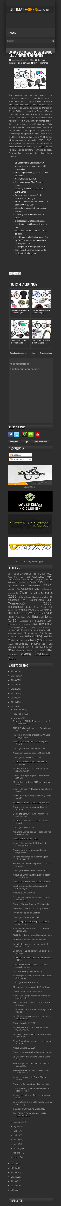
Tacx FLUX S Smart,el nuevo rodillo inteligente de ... (29, 1114)
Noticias (47, 636)
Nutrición (18, 640)
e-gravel (39, 610)
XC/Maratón (43, 654)
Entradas (15, 455)
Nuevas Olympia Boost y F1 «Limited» (31, 904)
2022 (13, 689)
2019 (13, 702)
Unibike (29, 651)
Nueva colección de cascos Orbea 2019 (31, 753)
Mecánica (32, 633)
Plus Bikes (19, 644)
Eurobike (24, 621)
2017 (13, 1163)
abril (16, 1144)
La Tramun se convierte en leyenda (29, 940)
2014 (13, 1177)
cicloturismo (37, 600)
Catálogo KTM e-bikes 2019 (26, 917)
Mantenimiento (15, 633)
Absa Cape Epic (16, 577)
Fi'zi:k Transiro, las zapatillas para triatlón (32, 935)
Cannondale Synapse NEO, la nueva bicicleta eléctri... (30, 965)
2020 (13, 698)
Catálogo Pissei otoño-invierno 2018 (30, 870)
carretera (33, 585)
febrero (17, 1153)
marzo (17, 1148)
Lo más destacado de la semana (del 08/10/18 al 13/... (30, 945)
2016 (13, 1168)
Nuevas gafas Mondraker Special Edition (32, 1084)
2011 (13, 1190)
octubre (17, 718)
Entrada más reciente (18, 353)
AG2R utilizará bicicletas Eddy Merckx (31, 802)
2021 (13, 693)
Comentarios (17, 459)
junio (16, 1135)
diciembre (18, 709)
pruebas (35, 643)
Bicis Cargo (48, 582)
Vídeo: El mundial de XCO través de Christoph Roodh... (30, 844)
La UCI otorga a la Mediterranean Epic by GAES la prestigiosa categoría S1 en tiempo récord (31, 240)
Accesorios (38, 576)
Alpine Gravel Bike (19, 582)
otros (32, 640)
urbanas (41, 650)
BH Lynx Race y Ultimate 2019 (27, 971)
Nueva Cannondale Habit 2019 (27, 991)
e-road (24, 613)
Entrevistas (20, 617)
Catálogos (27, 588)
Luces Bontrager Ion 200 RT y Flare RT (31, 908)
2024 (13, 680)
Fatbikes (40, 620)
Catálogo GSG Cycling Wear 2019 (30, 247)
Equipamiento (42, 616)
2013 (13, 1181)
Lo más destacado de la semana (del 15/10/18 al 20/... (30, 858)
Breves (15, 586)
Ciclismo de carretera (36, 592)
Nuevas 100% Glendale (24, 893)
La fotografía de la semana (38, 627)
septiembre (19, 1122)
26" (10, 573)
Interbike (19, 627)
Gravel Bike (37, 624)
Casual (11, 589)
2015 (13, 1172)
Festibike (11, 624)
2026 (13, 671)
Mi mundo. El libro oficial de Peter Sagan (32, 987)
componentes (15, 607)
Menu (12, 33)
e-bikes (23, 610)
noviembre (19, 714)
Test (27, 647)
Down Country (40, 607)
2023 (13, 684)
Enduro (48, 613)
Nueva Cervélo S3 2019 (24, 1023)
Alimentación (29, 579)
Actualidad (13, 579)
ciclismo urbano (43, 597)
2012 (13, 1185)
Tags (25, 442)
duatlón (11, 610)
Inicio (33, 353)
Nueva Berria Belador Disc (25, 838)
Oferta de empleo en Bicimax (26, 913)
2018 (13, 706)
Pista (50, 640)
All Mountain (46, 579)
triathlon (47, 646)
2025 (13, 676)
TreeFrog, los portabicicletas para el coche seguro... (30, 887)
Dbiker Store (29, 487)
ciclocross (13, 600)
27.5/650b (25, 573)
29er (42, 573)
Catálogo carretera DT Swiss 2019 (29, 748)
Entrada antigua (46, 353)
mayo (16, 1139)
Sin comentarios (41, 63)
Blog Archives (40, 442)
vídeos (13, 654)
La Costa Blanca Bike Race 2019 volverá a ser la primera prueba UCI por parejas (30, 166)
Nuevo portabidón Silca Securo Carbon (31, 881)
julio (16, 1131)
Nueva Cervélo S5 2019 (25, 179)
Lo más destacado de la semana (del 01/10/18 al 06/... (30, 1028)
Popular (14, 442)
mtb (28, 636)
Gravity (10, 627)
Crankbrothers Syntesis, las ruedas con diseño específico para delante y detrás (31, 224)
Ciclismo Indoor (25, 597)
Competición (17, 603)
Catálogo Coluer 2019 (23, 827)
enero (17, 1157)
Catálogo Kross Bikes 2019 (26, 982)
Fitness (22, 624)
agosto (17, 1126)
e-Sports (36, 613)
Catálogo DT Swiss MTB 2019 (27, 757)
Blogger (39, 561)
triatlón (17, 650)
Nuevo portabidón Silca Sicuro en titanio (32, 1052)
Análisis (33, 582)
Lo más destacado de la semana (27, 630)
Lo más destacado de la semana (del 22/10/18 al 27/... (30, 769)
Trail (36, 647)
